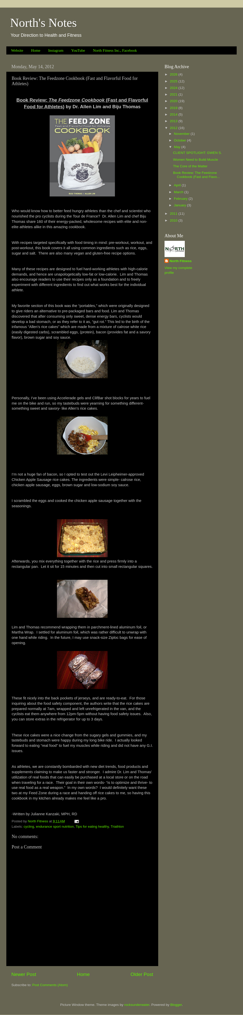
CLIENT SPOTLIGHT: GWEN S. (197, 153)
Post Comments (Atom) (50, 985)
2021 (174, 94)
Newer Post (23, 974)
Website (17, 50)
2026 (174, 74)
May (177, 147)
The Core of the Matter (190, 166)
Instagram (55, 50)
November (182, 134)
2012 (174, 128)
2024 (174, 88)
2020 (174, 101)
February (181, 199)
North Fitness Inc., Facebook (115, 50)
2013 (174, 121)
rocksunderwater (136, 1005)
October (180, 140)
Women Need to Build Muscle (195, 159)
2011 (174, 213)
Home (35, 50)
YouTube (78, 50)
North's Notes (43, 22)
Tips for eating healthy (92, 826)
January (180, 205)
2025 (174, 81)
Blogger (176, 1005)
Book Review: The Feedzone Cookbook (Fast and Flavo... (196, 175)
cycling (29, 826)
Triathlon (117, 826)
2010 (174, 220)
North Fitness (181, 261)
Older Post (142, 974)
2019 (174, 108)
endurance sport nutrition (55, 826)
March (179, 192)
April (178, 185)
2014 (174, 114)
